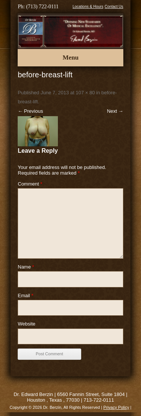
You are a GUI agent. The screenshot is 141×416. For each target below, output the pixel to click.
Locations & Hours (88, 7)
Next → (115, 111)
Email (25, 295)
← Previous (30, 111)
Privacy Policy (116, 407)
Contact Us (114, 7)
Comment (30, 184)
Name (26, 267)
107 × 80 (85, 92)
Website (26, 324)
